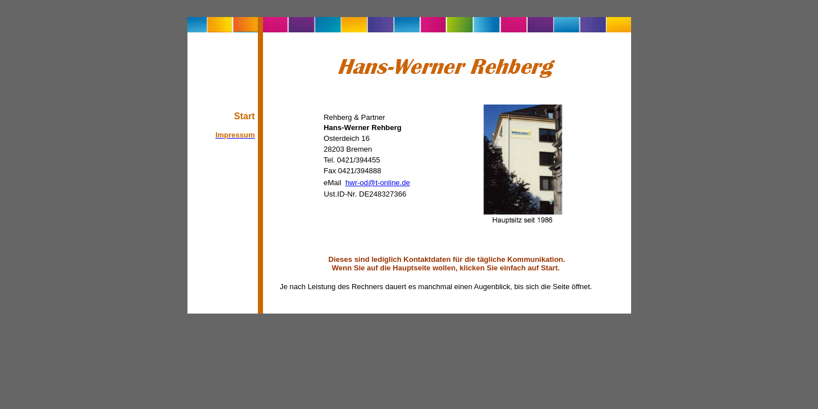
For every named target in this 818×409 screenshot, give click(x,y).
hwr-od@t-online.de (377, 182)
